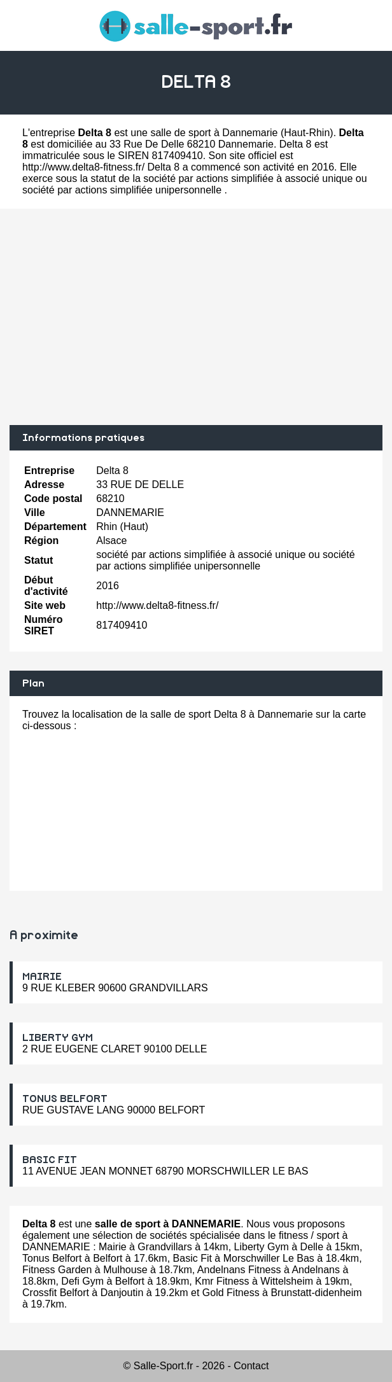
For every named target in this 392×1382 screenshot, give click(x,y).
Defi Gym (82, 1281)
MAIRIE (42, 977)
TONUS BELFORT (65, 1099)
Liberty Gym (261, 1246)
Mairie (113, 1246)
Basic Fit (192, 1258)
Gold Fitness (231, 1292)
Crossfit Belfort (55, 1292)
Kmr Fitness (222, 1281)
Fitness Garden (57, 1269)
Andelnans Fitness (239, 1269)
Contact (251, 1365)
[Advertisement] (196, 317)
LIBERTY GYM (57, 1038)
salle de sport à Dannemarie (213, 132)
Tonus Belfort (51, 1258)
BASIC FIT (49, 1160)
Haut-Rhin (307, 132)
